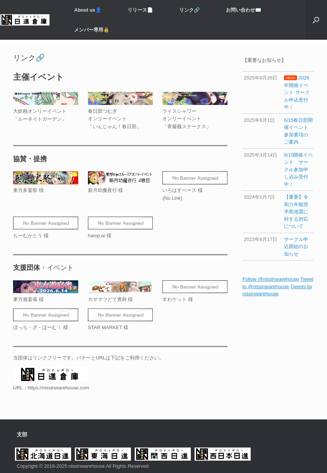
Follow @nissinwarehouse (270, 279)
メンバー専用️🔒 (91, 30)
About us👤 (87, 10)
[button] (316, 20)
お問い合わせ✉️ (243, 10)
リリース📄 (140, 10)
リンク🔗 (189, 10)
